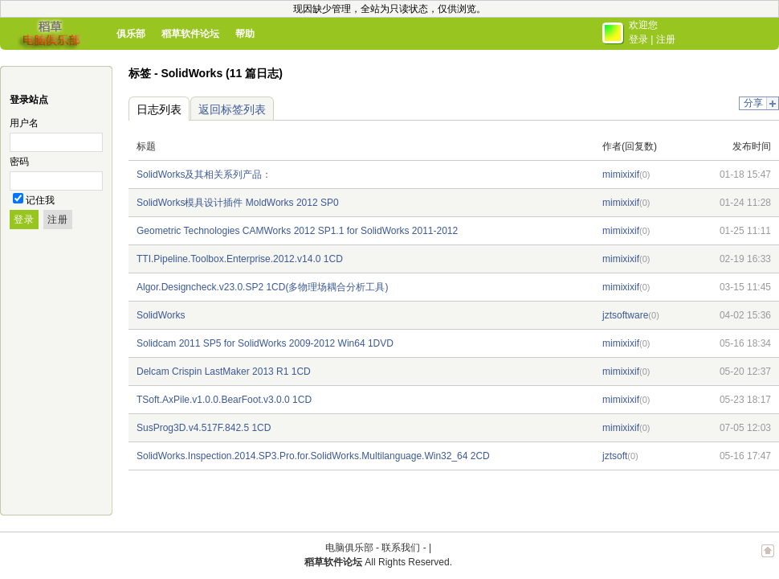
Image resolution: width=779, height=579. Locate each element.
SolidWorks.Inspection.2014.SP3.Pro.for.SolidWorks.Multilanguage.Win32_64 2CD (313, 456)
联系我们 (400, 547)
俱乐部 (130, 33)
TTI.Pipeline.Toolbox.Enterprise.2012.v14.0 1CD (240, 259)
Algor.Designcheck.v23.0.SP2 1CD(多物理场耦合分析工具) (262, 287)
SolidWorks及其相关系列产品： (204, 174)
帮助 (245, 33)
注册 (665, 39)
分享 (753, 103)
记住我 (40, 200)
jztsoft (614, 456)
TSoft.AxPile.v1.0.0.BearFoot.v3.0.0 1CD (224, 399)
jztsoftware (625, 315)
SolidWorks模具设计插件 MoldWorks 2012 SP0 (238, 202)
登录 (638, 39)
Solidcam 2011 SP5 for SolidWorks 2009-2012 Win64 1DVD (265, 343)
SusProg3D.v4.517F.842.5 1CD (204, 427)
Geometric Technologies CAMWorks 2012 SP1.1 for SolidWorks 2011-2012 (297, 230)
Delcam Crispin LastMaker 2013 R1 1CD (224, 371)
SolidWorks (161, 315)
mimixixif (620, 174)
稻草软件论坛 (190, 33)
